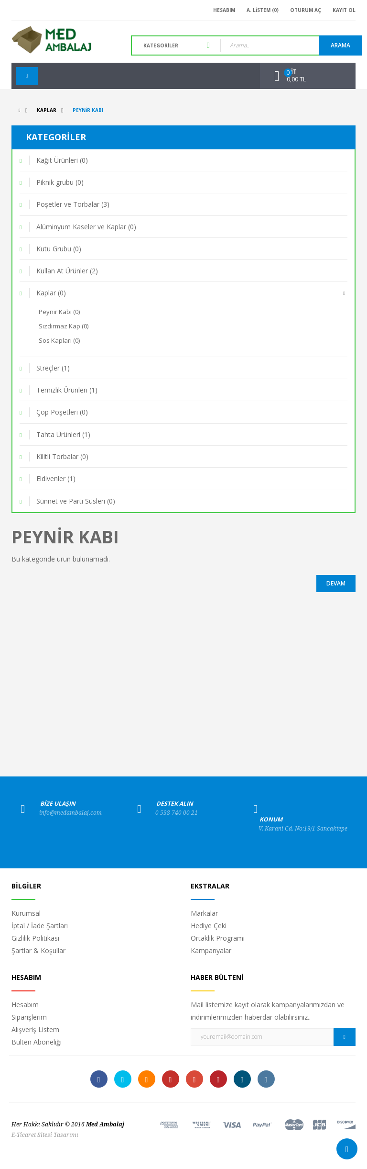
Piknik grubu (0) (60, 182)
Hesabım (25, 1004)
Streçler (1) (53, 367)
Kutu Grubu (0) (58, 248)
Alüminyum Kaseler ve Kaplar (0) (86, 226)
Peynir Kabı (88, 110)
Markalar (204, 913)
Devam (335, 583)
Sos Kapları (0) (59, 340)
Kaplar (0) (51, 292)
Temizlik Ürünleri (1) (66, 389)
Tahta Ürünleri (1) (63, 434)
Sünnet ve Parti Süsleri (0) (75, 501)
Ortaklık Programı (218, 938)
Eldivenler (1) (56, 478)
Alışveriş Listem (35, 1029)
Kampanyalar (211, 950)
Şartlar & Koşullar (38, 950)
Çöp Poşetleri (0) (62, 411)
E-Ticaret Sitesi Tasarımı (44, 1135)
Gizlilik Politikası (35, 938)
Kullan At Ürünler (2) (67, 270)
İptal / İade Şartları (39, 925)
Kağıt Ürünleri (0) (62, 160)
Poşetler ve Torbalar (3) (72, 204)
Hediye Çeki (209, 925)
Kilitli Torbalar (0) (62, 456)
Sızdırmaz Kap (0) (63, 326)
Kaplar (46, 110)
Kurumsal (26, 913)
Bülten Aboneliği (36, 1041)
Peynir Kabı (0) (59, 311)
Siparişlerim (29, 1017)
